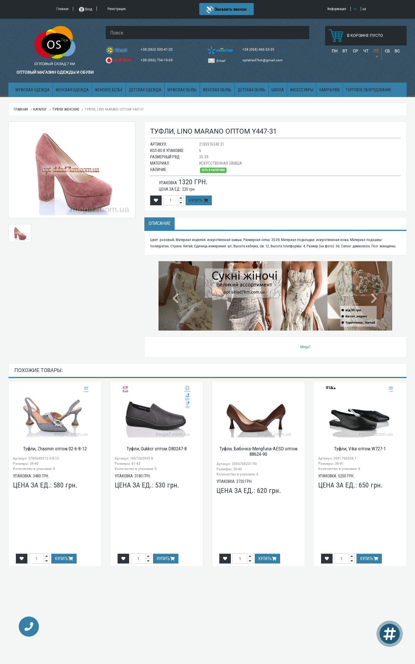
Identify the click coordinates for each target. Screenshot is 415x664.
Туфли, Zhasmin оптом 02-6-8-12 (55, 448)
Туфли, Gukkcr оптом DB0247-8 (157, 448)
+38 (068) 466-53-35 (258, 50)
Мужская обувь (182, 90)
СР (355, 51)
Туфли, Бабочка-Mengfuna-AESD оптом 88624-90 (258, 451)
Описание (159, 223)
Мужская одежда (33, 90)
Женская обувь (217, 90)
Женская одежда (72, 90)
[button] (176, 296)
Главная (21, 109)
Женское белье (109, 90)
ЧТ (365, 51)
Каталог (40, 109)
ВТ (344, 51)
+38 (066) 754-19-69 (157, 60)
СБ (387, 51)
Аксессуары (301, 90)
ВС (397, 51)
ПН (334, 51)
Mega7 (305, 347)
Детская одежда (145, 90)
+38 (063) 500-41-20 (157, 50)
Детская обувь (251, 90)
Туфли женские (65, 109)
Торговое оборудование (368, 90)
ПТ (376, 51)
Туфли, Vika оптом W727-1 (360, 448)
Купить (198, 200)
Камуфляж (329, 90)
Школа (277, 90)
